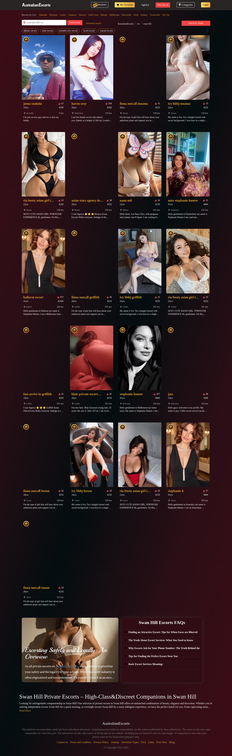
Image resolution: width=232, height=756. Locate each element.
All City (166, 15)
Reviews (99, 4)
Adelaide (43, 15)
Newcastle (126, 15)
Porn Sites (161, 742)
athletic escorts (30, 31)
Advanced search (93, 23)
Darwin (82, 15)
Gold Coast (93, 15)
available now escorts (68, 31)
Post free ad (163, 5)
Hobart (104, 15)
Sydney (144, 15)
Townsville (155, 15)
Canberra (72, 15)
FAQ (143, 742)
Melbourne (114, 15)
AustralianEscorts (126, 24)
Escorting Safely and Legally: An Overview (66, 653)
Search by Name (195, 23)
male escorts (47, 31)
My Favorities (125, 5)
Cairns (63, 15)
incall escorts (89, 31)
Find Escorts (74, 22)
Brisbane (53, 15)
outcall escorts (106, 31)
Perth (136, 15)
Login (205, 5)
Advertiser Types (130, 742)
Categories (185, 4)
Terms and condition (80, 742)
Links (151, 742)
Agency (145, 4)
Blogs (172, 742)
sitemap (115, 742)
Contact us (62, 742)
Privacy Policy (101, 742)
